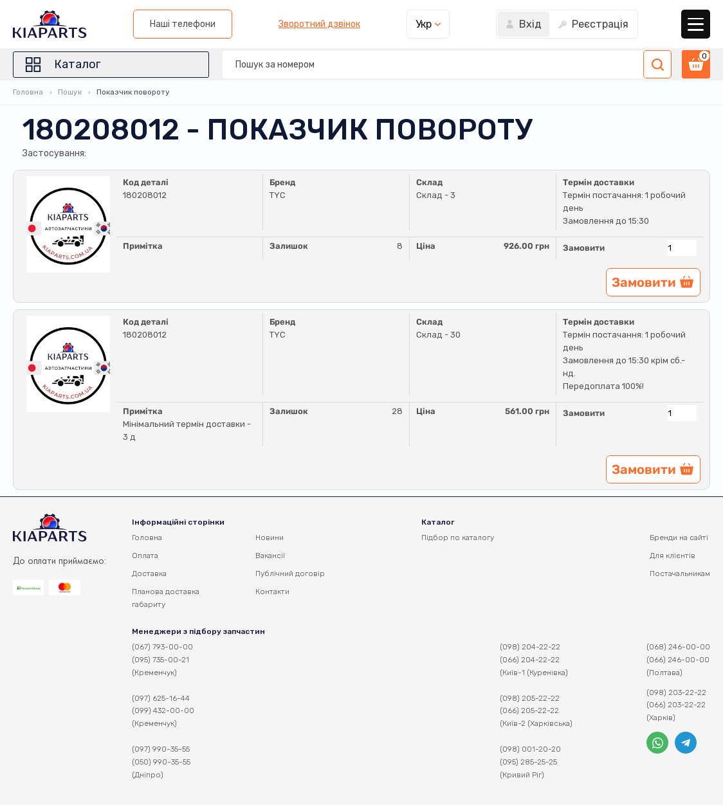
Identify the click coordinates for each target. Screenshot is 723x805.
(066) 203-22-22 (676, 704)
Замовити (584, 248)
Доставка (149, 573)
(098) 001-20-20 (530, 749)
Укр (424, 24)
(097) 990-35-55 (161, 749)
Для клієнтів (672, 555)
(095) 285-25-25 (528, 761)
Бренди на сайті (679, 537)
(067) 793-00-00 (162, 646)
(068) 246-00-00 (678, 646)
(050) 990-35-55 (161, 761)
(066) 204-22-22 (530, 659)
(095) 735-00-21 (160, 659)
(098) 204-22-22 (530, 646)
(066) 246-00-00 (677, 659)
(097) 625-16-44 (161, 698)
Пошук (70, 91)
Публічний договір (290, 573)
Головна (28, 91)
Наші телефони (182, 24)
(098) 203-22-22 (676, 692)
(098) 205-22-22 (530, 698)
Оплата (145, 555)
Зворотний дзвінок (319, 24)
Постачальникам (680, 573)
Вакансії (270, 555)
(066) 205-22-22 (529, 710)
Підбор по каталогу (457, 537)
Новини (269, 537)
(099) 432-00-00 (163, 710)
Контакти (272, 591)
